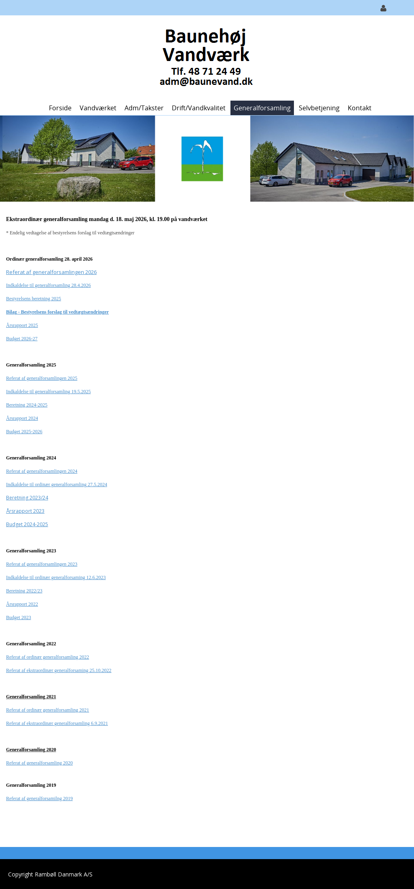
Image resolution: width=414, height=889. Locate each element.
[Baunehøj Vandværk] (204, 57)
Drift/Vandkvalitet (199, 107)
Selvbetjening (319, 107)
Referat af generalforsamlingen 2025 (41, 378)
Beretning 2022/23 (24, 591)
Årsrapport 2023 (25, 511)
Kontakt (360, 107)
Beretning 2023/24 (27, 497)
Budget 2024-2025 (27, 524)
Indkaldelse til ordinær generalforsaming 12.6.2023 (56, 577)
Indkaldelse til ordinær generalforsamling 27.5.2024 (56, 484)
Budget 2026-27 (22, 338)
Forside (60, 107)
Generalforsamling (262, 107)
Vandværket (98, 107)
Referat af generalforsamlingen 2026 (51, 272)
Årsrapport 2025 (22, 325)
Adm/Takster (144, 107)
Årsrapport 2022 (22, 604)
